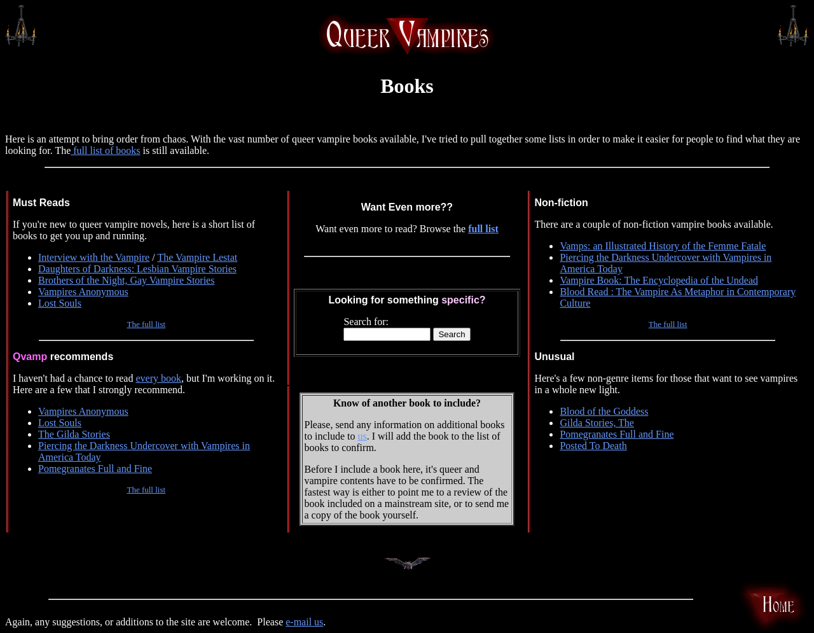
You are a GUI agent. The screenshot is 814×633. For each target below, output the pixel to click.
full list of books (105, 150)
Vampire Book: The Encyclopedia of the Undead (659, 280)
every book (158, 378)
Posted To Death (593, 445)
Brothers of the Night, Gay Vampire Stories (126, 280)
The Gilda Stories (74, 434)
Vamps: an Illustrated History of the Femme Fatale (663, 245)
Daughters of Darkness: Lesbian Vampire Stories (137, 268)
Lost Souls (59, 303)
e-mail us (304, 621)
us (362, 436)
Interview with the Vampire (93, 257)
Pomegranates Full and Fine (95, 468)
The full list (146, 324)
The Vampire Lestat (197, 257)
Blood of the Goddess (604, 411)
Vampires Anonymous (83, 291)
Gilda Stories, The (597, 422)
